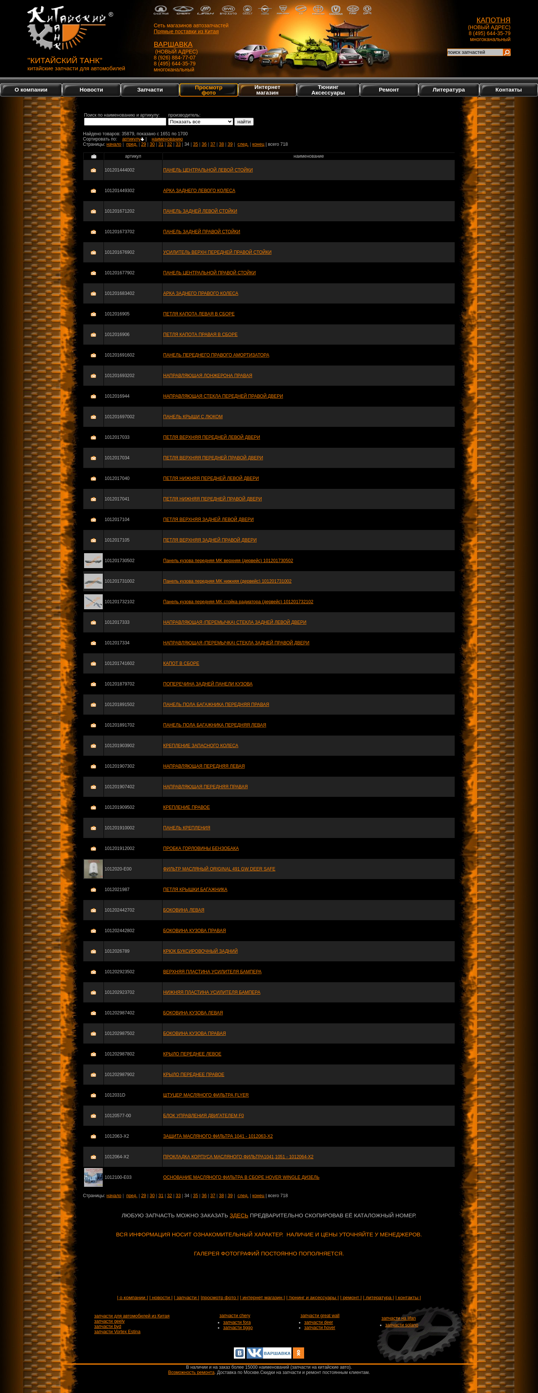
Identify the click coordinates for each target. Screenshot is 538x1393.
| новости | (161, 1297)
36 (204, 144)
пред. (131, 144)
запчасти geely (109, 1321)
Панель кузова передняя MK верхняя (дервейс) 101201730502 (228, 560)
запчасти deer (318, 1322)
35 (195, 144)
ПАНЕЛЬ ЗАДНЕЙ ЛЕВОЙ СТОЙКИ (200, 211)
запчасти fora (237, 1322)
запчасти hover (319, 1327)
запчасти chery (234, 1315)
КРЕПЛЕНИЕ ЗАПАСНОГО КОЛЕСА (200, 745)
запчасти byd (107, 1326)
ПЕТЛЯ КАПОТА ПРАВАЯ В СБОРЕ (200, 334)
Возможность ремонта (191, 1372)
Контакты (508, 89)
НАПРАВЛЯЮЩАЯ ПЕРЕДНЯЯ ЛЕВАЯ (204, 766)
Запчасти (150, 89)
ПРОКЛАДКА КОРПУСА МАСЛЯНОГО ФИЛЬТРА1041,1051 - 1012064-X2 (238, 1156)
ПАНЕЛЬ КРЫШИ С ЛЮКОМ (193, 416)
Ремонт (389, 89)
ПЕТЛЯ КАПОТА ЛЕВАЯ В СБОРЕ (199, 314)
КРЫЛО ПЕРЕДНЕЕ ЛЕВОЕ (192, 1054)
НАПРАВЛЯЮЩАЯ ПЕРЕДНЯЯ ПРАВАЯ (205, 786)
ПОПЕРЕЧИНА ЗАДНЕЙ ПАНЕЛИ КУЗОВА (208, 684)
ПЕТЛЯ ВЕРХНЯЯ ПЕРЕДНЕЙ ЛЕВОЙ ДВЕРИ (211, 437)
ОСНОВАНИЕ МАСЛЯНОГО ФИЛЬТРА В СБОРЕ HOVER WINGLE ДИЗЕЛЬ (241, 1177)
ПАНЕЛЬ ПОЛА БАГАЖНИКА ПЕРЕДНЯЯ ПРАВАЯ (216, 704)
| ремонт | (351, 1297)
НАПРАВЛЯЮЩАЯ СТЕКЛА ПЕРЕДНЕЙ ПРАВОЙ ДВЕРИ (223, 396)
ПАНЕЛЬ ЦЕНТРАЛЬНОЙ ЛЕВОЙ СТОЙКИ (208, 170)
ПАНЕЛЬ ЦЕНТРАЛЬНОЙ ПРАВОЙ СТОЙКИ (209, 272)
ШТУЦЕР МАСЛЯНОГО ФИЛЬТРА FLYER (206, 1095)
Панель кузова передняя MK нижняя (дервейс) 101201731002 (227, 581)
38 (221, 144)
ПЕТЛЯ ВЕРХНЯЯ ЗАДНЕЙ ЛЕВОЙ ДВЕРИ (208, 519)
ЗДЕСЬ (239, 1215)
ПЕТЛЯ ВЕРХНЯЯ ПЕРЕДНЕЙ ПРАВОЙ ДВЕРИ (213, 457)
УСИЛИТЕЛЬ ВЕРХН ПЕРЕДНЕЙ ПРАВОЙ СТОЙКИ (217, 252)
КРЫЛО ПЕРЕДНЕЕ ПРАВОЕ (194, 1074)
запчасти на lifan (398, 1318)
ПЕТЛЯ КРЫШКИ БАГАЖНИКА (195, 889)
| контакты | (408, 1297)
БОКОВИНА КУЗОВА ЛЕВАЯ (193, 1013)
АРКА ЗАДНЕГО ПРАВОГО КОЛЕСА (200, 293)
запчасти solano (401, 1325)
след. (243, 144)
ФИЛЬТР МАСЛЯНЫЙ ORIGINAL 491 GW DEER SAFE (219, 869)
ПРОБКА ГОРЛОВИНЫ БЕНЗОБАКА (201, 848)
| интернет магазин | (262, 1297)
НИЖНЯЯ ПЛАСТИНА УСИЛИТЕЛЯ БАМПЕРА (211, 992)
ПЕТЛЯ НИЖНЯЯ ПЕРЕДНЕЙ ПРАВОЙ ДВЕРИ (212, 499)
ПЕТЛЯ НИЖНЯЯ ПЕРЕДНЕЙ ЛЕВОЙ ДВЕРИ (211, 478)
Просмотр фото (208, 89)
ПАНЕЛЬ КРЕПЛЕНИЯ (186, 827)
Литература (449, 89)
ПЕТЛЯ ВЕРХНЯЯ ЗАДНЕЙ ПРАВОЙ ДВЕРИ (210, 540)
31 (160, 144)
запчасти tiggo (238, 1327)
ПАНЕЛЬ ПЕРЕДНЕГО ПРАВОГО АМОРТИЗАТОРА (216, 355)
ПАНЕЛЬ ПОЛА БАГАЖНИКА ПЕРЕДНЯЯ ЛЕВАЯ (214, 725)
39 (230, 144)
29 (143, 144)
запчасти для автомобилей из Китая (132, 1316)
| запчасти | (186, 1297)
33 (178, 144)
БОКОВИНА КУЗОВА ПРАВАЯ (194, 930)
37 (212, 144)
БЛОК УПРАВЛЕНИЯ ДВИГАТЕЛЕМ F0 (203, 1115)
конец (258, 144)
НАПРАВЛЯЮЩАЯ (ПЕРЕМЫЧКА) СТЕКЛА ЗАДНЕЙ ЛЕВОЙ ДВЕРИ (234, 622)
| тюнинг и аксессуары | (312, 1297)
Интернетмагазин (267, 90)
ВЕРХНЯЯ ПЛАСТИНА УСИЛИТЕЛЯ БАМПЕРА (212, 971)
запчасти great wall (320, 1315)
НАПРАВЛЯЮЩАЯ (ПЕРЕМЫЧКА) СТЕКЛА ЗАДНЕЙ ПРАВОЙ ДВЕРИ (236, 642)
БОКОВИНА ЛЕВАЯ (183, 910)
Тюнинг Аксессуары (328, 90)
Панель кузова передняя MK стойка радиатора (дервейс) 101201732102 (238, 601)
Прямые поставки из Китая (186, 31)
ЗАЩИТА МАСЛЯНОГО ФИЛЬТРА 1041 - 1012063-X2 (218, 1136)
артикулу (133, 139)
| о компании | (132, 1297)
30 (152, 144)
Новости (91, 89)
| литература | (378, 1297)
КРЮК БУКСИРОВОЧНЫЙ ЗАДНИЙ (200, 951)
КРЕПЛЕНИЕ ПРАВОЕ (186, 807)
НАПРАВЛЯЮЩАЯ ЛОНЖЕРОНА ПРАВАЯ (207, 375)
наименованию (167, 139)
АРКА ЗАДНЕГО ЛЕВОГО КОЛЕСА (199, 190)
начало (113, 144)
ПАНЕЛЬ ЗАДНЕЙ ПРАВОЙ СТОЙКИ (201, 231)
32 (169, 144)
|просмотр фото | (220, 1297)
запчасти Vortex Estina (117, 1331)
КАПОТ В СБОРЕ (181, 663)
